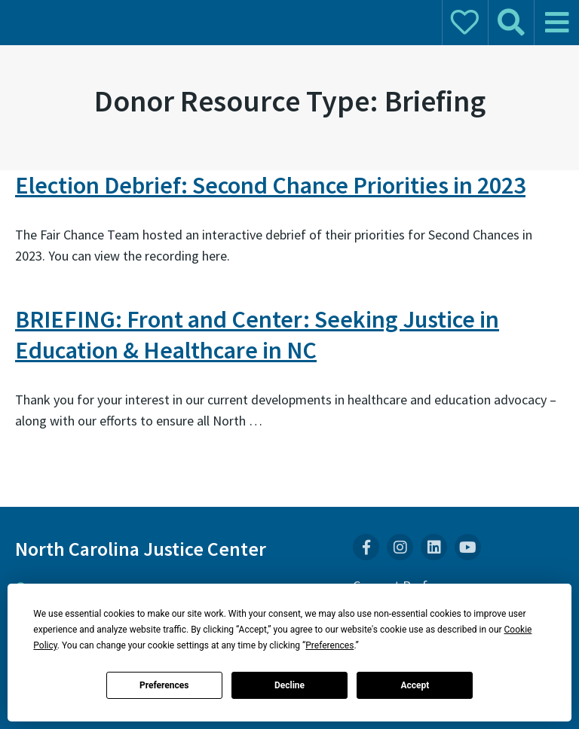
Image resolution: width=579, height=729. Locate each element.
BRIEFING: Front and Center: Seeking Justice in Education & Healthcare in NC (257, 335)
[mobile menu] (556, 22)
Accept (414, 685)
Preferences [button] (329, 645)
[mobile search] (510, 22)
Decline (289, 685)
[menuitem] (366, 547)
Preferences (164, 685)
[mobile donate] (464, 22)
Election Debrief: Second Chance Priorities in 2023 (270, 185)
